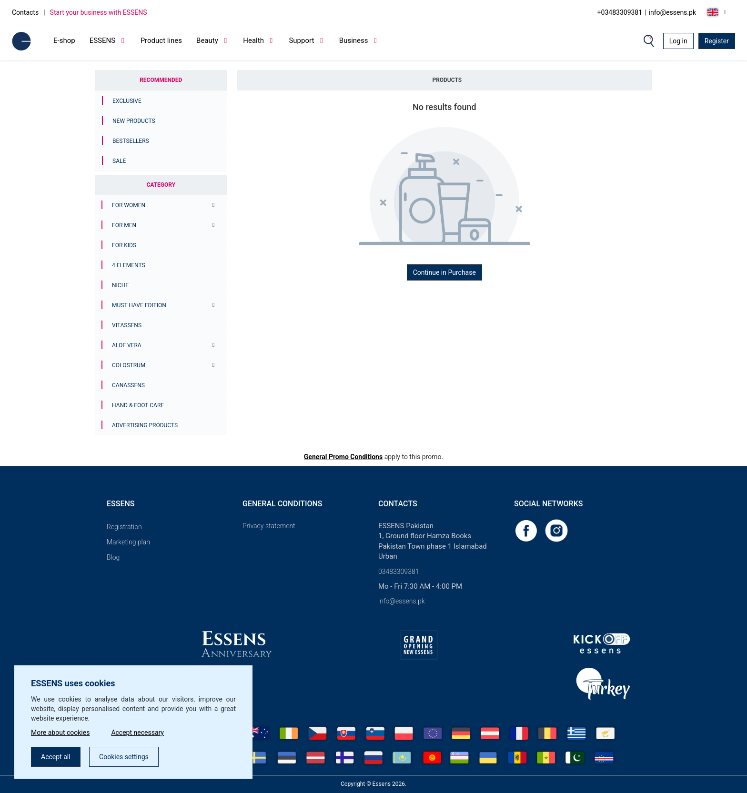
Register (717, 41)
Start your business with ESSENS (98, 12)
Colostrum (128, 365)
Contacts (25, 12)
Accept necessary (137, 732)
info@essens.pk (672, 12)
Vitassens (126, 325)
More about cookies (60, 732)
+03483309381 (620, 12)
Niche (120, 285)
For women (128, 205)
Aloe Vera (126, 345)
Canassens (128, 385)
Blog (113, 557)
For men (124, 225)
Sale (119, 161)
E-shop (64, 40)
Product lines (161, 40)
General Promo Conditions (343, 457)
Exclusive (126, 101)
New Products (133, 121)
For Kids (124, 245)
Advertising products (145, 425)
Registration (124, 527)
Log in (678, 41)
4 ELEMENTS (128, 265)
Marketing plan (128, 542)
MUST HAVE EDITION (139, 305)
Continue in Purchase (444, 272)
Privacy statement (268, 526)
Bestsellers (130, 141)
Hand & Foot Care (138, 405)
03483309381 (398, 571)
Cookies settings (124, 757)
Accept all (56, 757)
